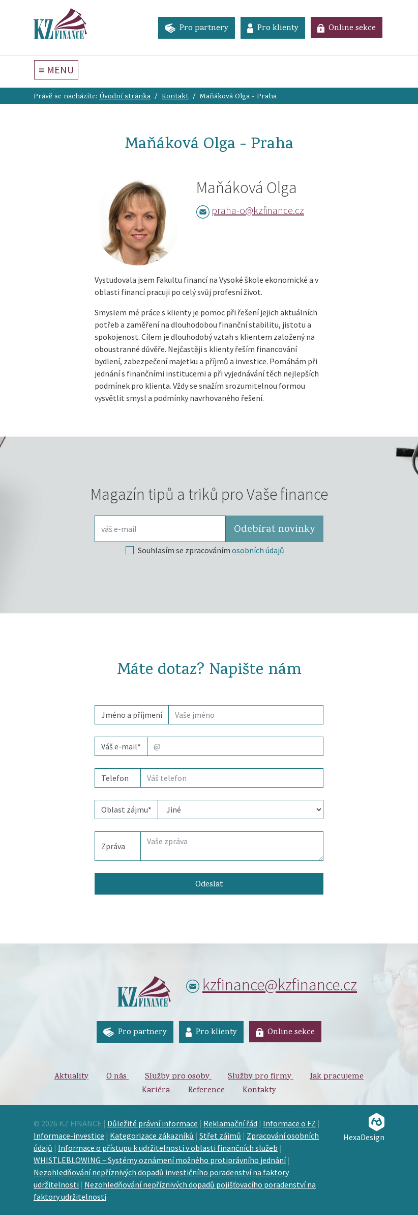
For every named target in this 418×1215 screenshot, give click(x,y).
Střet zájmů (220, 1135)
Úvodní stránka (125, 97)
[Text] (231, 846)
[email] (235, 746)
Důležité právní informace (152, 1123)
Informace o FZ (289, 1123)
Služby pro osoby (178, 1077)
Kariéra (157, 1091)
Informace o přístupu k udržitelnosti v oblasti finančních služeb (168, 1148)
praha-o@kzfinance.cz (258, 210)
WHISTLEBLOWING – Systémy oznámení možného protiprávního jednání (160, 1160)
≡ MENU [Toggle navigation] (56, 69)
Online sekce (346, 28)
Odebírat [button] (274, 529)
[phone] (231, 778)
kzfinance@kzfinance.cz (279, 985)
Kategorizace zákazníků (152, 1135)
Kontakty (259, 1091)
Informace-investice (69, 1135)
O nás (117, 1077)
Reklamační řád (230, 1123)
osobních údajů (258, 550)
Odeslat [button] (209, 885)
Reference (206, 1091)
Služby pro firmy (260, 1077)
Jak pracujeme (337, 1077)
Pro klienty (272, 29)
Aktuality (71, 1077)
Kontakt (175, 97)
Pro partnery (196, 29)
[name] (245, 714)
